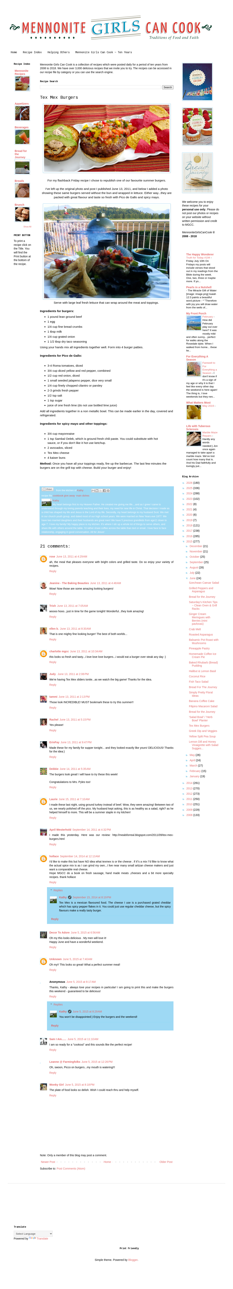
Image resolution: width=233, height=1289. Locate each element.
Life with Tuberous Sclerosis (198, 428)
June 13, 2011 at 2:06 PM (73, 674)
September (197, 562)
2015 (189, 541)
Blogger (132, 1259)
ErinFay (54, 742)
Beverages (22, 127)
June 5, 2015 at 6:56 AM (85, 932)
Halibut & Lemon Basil (202, 671)
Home (14, 52)
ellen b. (54, 628)
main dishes (82, 495)
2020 (189, 514)
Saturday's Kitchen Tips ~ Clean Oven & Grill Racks (203, 605)
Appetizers (22, 103)
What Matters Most (198, 402)
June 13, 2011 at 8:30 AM (75, 628)
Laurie (53, 799)
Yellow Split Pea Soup (202, 736)
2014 (189, 783)
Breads (19, 180)
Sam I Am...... (57, 1039)
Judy (53, 674)
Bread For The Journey (203, 687)
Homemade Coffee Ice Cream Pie (202, 655)
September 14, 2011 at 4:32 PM (91, 829)
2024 (189, 493)
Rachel (53, 719)
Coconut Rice (197, 676)
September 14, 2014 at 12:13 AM (80, 856)
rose (52, 556)
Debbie (54, 768)
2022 (189, 504)
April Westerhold (60, 829)
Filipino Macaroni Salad (203, 706)
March (194, 765)
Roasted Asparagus (201, 634)
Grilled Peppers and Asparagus (201, 590)
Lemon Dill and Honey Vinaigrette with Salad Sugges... (203, 745)
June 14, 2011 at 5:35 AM (75, 768)
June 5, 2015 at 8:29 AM (87, 1011)
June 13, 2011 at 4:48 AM (105, 583)
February (208, 316)
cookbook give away (64, 495)
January (195, 776)
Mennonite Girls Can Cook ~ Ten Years (103, 52)
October (195, 556)
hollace (54, 856)
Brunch (19, 204)
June (193, 578)
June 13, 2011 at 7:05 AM (72, 605)
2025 (189, 488)
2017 (189, 530)
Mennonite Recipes (21, 72)
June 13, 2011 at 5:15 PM (75, 719)
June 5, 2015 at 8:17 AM (81, 981)
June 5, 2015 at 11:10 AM (83, 1039)
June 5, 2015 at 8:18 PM (80, 1084)
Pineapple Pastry (199, 648)
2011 (189, 799)
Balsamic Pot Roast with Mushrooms (204, 641)
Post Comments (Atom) (71, 1168)
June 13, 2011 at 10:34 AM (86, 651)
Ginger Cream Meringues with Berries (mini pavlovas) (199, 618)
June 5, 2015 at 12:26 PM (96, 1061)
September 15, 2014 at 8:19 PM (92, 897)
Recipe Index (32, 52)
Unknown (55, 959)
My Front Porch (196, 313)
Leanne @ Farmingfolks (64, 1061)
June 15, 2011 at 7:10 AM (74, 799)
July (192, 572)
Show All (27, 226)
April (193, 760)
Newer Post (48, 1161)
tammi (53, 696)
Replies (58, 890)
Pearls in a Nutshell (198, 287)
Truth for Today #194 (198, 257)
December (196, 546)
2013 (189, 788)
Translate (38, 1238)
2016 (189, 536)
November (196, 551)
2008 (189, 815)
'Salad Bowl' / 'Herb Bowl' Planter (200, 718)
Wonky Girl (56, 1084)
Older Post (166, 1161)
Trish (52, 605)
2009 (189, 809)
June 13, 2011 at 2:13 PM (74, 696)
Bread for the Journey (202, 596)
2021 (189, 509)
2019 (189, 520)
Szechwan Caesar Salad (204, 582)
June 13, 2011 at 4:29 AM (71, 556)
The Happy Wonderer (200, 254)
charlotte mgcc (59, 651)
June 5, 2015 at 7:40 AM (77, 959)
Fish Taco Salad (198, 681)
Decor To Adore (59, 932)
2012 (189, 793)
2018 (189, 525)
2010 (189, 804)
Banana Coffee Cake (201, 701)
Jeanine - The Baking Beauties (69, 583)
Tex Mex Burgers (199, 725)
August (194, 567)
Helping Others (59, 52)
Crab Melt (195, 629)
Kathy (63, 897)
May (192, 755)
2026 (189, 482)
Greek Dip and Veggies (203, 730)
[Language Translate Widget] (33, 1234)
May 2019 (208, 405)
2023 (189, 498)
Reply (52, 571)
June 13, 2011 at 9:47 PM (76, 742)
